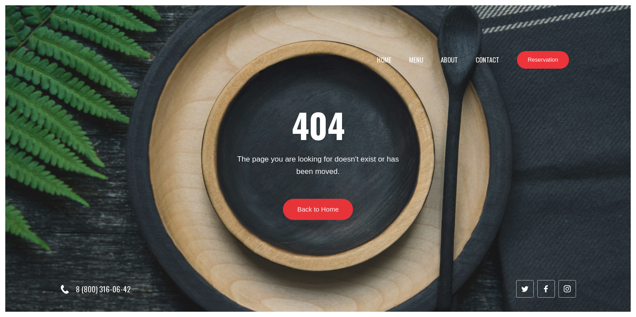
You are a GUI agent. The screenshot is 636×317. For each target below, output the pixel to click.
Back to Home (317, 215)
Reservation (543, 59)
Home (384, 59)
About (449, 59)
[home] (60, 56)
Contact (487, 59)
